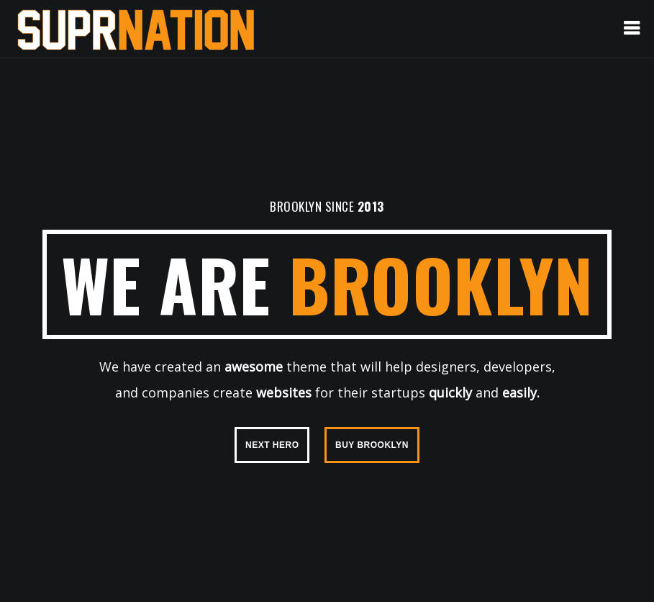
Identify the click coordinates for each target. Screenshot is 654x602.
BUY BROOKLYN (372, 445)
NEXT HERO (272, 445)
